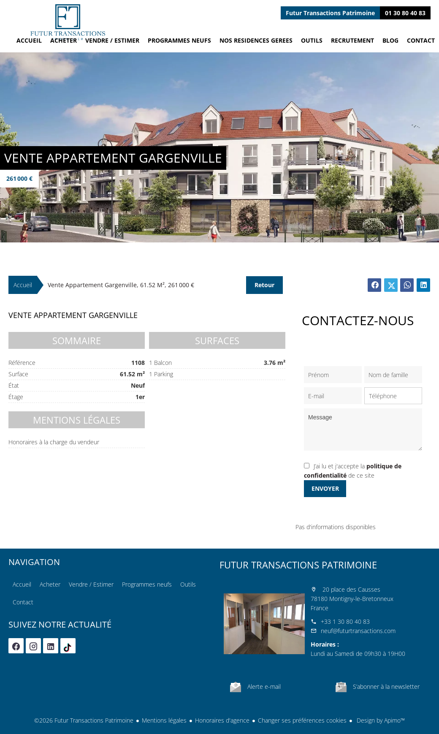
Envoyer (325, 488)
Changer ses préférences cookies (302, 720)
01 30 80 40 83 (405, 13)
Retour (264, 285)
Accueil (67, 22)
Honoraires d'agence (222, 720)
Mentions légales (164, 720)
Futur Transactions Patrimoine (298, 564)
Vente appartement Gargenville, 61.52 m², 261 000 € (121, 285)
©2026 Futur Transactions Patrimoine (83, 720)
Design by (380, 720)
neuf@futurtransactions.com (358, 631)
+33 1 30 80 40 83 (345, 621)
